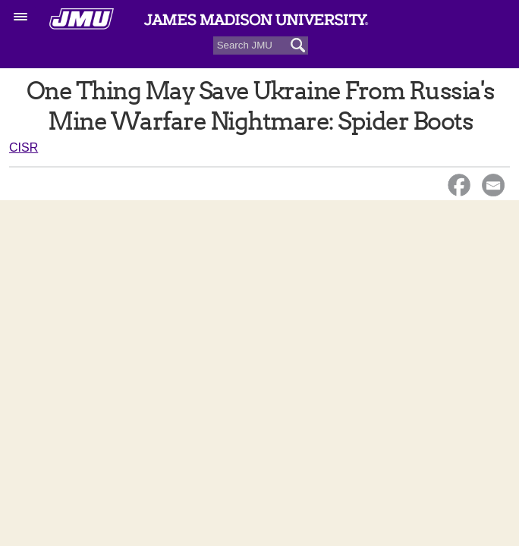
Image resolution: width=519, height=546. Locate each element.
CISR (23, 147)
